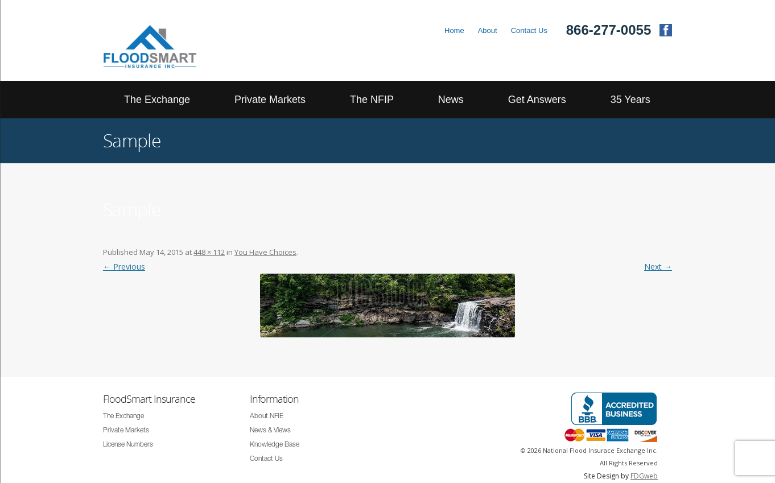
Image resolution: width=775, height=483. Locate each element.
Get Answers (537, 99)
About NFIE (266, 416)
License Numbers (128, 444)
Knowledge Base (274, 444)
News (451, 99)
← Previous (124, 266)
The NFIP (372, 99)
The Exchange (157, 99)
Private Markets (270, 99)
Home (454, 30)
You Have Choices (265, 252)
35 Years (630, 99)
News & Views (270, 430)
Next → (658, 266)
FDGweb (644, 476)
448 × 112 (209, 252)
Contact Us (529, 30)
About (487, 30)
